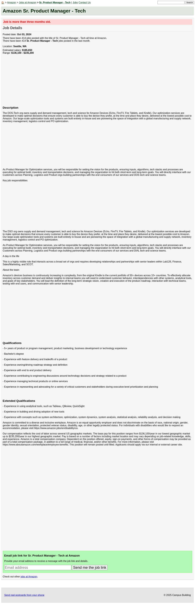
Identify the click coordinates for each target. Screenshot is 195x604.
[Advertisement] (94, 81)
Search (189, 2)
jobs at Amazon (29, 576)
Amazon (11, 2)
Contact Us (85, 2)
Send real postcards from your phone (24, 595)
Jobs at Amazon (27, 2)
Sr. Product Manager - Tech (55, 2)
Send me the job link (89, 567)
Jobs (75, 2)
